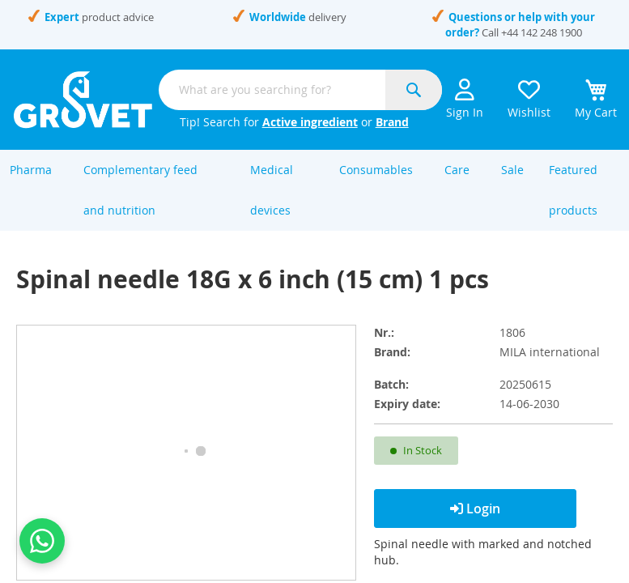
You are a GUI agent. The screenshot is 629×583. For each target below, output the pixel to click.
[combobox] (300, 90)
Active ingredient (310, 122)
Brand (392, 122)
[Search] (413, 90)
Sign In (464, 99)
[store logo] (83, 99)
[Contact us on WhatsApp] (42, 541)
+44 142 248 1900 (541, 32)
